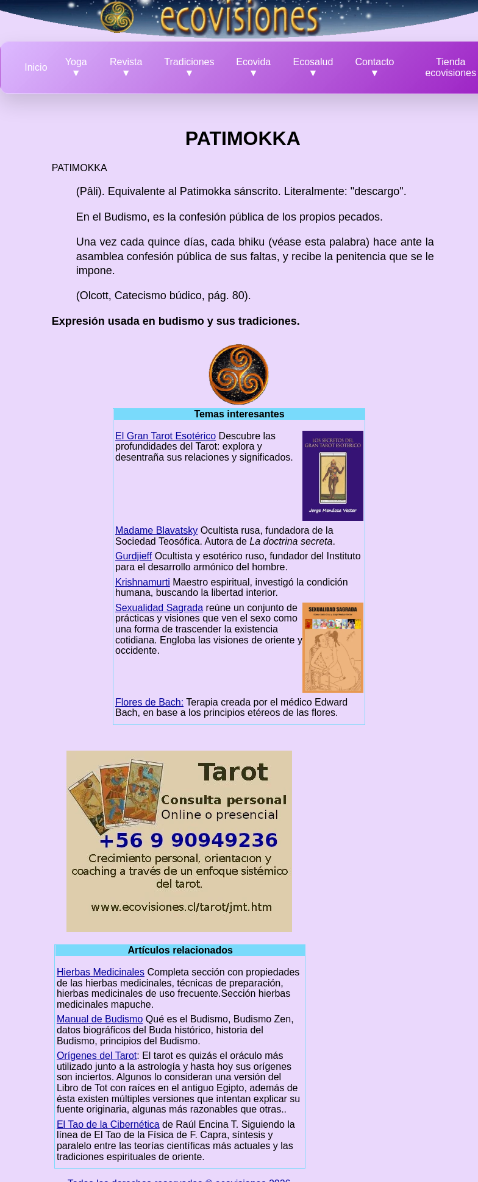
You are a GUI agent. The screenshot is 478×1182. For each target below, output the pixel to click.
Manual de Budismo (100, 1019)
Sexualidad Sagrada (159, 608)
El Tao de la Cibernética (108, 1124)
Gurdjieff (133, 556)
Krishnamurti (142, 582)
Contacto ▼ (374, 67)
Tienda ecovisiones (450, 67)
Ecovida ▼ (253, 67)
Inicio (35, 67)
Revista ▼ (126, 67)
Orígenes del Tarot (97, 1055)
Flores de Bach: (149, 702)
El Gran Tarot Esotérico (165, 436)
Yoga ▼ (76, 67)
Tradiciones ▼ (189, 67)
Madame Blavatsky (156, 530)
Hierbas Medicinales (100, 972)
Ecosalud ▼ (313, 67)
